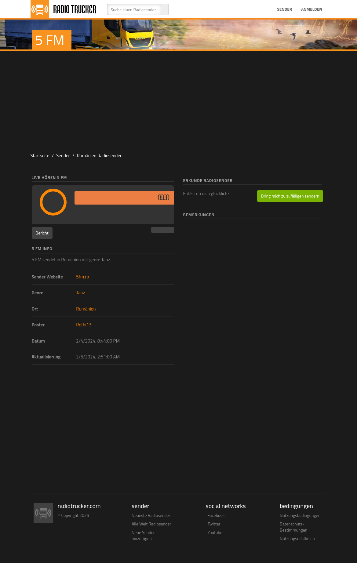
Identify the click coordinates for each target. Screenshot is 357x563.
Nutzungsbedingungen (300, 515)
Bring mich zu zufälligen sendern (290, 196)
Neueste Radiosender (151, 515)
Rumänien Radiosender (99, 155)
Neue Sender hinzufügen (143, 535)
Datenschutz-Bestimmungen (293, 527)
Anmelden (311, 9)
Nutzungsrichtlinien (297, 538)
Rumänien (86, 308)
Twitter (214, 524)
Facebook (216, 515)
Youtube (215, 532)
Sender (284, 9)
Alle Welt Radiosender (151, 524)
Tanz (80, 292)
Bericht (42, 233)
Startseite (40, 155)
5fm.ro (82, 276)
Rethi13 (83, 324)
